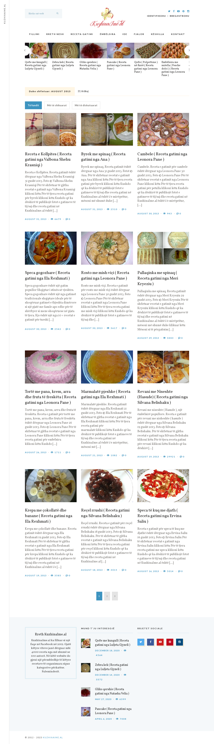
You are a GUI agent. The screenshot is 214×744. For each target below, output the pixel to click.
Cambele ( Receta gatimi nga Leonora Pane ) (162, 157)
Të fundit (33, 105)
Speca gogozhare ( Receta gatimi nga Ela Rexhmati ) (47, 275)
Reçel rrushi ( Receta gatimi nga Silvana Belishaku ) (105, 513)
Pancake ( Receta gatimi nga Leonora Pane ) (118, 66)
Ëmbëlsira (108, 34)
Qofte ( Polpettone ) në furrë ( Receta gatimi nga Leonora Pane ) (146, 67)
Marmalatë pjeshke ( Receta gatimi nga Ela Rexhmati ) (105, 394)
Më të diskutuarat (86, 105)
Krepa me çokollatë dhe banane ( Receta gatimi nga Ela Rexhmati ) (48, 516)
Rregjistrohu (179, 16)
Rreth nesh (55, 34)
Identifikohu (156, 16)
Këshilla (157, 34)
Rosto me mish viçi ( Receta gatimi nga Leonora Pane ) (105, 275)
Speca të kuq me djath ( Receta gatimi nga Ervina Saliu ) (159, 516)
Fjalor (139, 34)
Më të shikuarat (57, 105)
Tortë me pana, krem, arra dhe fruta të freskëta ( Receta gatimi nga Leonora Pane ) (50, 397)
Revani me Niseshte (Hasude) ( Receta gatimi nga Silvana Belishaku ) (162, 397)
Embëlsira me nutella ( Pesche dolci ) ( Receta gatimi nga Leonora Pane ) (173, 69)
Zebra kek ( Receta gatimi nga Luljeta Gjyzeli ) (63, 66)
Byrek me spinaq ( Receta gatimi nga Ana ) (103, 157)
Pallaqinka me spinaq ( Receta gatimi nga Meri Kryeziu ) (157, 278)
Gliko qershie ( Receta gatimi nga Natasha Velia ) (90, 66)
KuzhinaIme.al (53, 737)
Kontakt (178, 34)
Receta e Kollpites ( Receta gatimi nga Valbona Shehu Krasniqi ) (48, 160)
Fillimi (34, 34)
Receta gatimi (82, 34)
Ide (124, 34)
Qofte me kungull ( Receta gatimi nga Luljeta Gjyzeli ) (36, 66)
